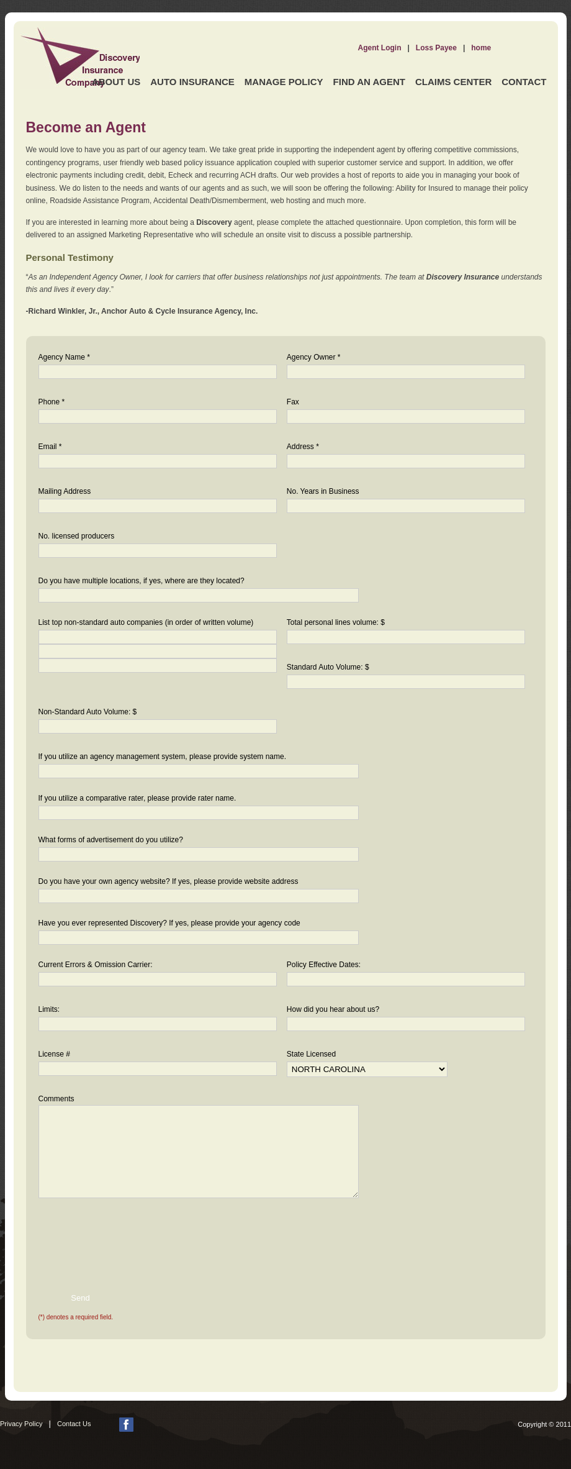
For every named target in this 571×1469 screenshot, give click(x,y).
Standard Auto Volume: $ (328, 667)
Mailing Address (64, 491)
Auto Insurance (192, 81)
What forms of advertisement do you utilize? (110, 840)
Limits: (49, 1009)
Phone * (51, 402)
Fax (293, 402)
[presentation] (117, 1235)
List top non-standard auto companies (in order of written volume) (146, 622)
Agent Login (380, 47)
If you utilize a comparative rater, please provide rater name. (137, 798)
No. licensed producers (76, 536)
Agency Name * (64, 357)
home (481, 47)
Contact (523, 81)
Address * (303, 446)
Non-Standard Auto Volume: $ (87, 712)
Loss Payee (436, 47)
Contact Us (74, 1423)
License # (54, 1054)
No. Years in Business (323, 491)
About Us (116, 81)
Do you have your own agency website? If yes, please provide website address (168, 881)
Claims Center (453, 81)
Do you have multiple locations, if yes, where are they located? (141, 580)
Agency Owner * (314, 357)
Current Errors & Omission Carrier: (95, 964)
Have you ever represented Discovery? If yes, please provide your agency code (169, 923)
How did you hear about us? (333, 1009)
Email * (50, 446)
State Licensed (311, 1054)
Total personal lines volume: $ (336, 622)
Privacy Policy (21, 1423)
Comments (56, 1099)
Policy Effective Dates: (324, 964)
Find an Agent (369, 81)
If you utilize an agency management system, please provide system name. (162, 756)
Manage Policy (284, 81)
